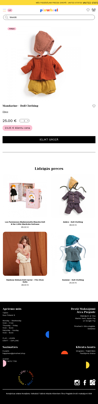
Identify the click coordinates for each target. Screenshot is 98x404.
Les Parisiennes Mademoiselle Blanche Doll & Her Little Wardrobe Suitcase (25, 223)
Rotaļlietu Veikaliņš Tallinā (33, 394)
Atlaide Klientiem (53, 394)
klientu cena (22, 127)
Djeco (5, 112)
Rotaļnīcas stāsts (13, 394)
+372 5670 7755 (10, 361)
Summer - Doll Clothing (73, 280)
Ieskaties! (91, 329)
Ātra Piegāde (67, 394)
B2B (90, 394)
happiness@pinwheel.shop (14, 353)
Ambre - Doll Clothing (73, 222)
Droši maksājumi (80, 394)
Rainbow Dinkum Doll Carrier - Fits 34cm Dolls (25, 281)
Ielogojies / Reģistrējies (85, 351)
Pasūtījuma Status (87, 353)
